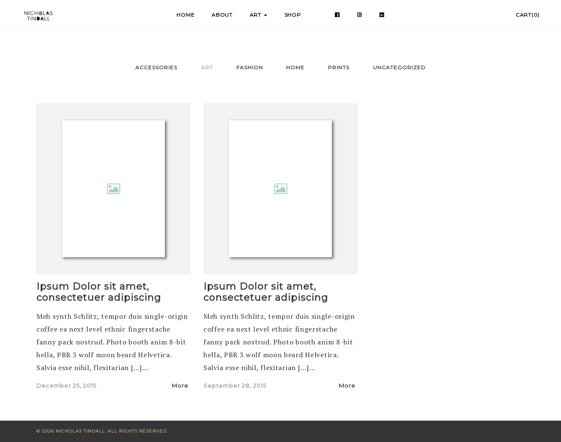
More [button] (181, 385)
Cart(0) (528, 15)
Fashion (249, 67)
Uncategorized (399, 67)
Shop (292, 15)
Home (185, 15)
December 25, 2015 (66, 385)
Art (258, 15)
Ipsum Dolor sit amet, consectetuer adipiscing (98, 292)
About (222, 15)
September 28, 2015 (234, 385)
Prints (338, 67)
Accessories (156, 67)
